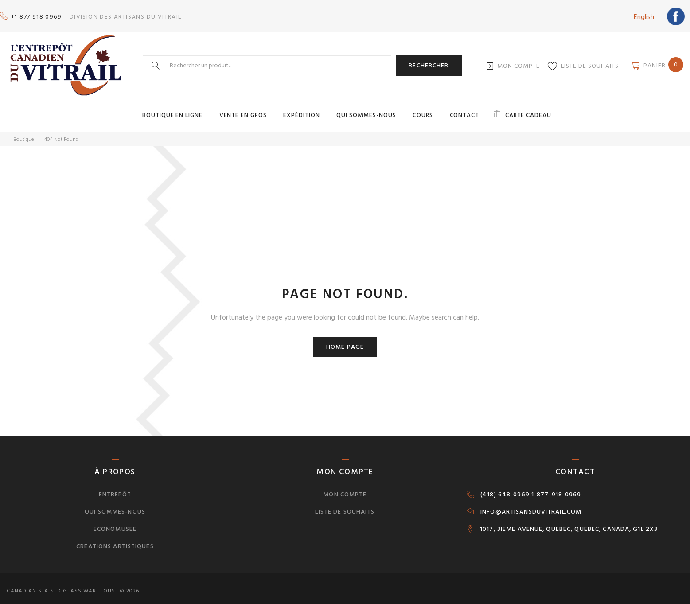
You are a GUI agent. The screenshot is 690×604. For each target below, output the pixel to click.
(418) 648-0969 (505, 488)
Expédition (306, 109)
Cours (416, 109)
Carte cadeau (512, 109)
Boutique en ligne (189, 109)
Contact (453, 109)
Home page (345, 341)
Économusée (115, 523)
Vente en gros (253, 109)
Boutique (23, 133)
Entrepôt (115, 488)
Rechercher (428, 61)
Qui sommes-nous (365, 109)
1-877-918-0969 (556, 488)
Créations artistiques (115, 540)
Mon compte (518, 61)
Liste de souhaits (590, 61)
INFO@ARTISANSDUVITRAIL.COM (530, 506)
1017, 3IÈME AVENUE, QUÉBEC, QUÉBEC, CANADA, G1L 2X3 (569, 523)
